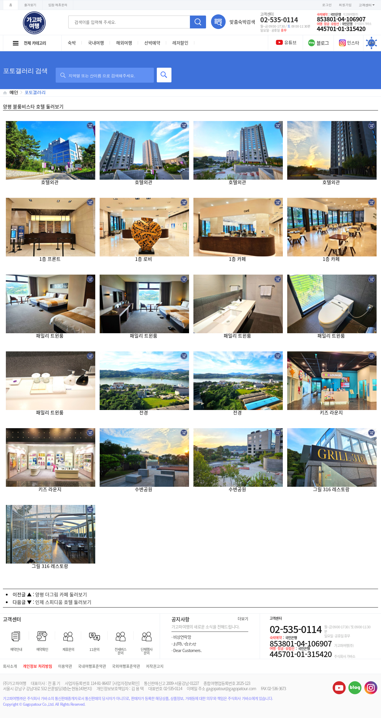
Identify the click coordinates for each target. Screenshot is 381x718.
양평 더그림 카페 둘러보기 (61, 594)
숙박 (72, 43)
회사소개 (10, 666)
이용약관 (65, 666)
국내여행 (96, 43)
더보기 (243, 618)
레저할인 (180, 43)
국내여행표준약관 (92, 666)
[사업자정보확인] (126, 683)
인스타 (349, 42)
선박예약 (152, 43)
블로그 (355, 687)
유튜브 (339, 687)
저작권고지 (155, 666)
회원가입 (345, 5)
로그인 (327, 5)
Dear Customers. (186, 650)
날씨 (371, 42)
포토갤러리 (35, 92)
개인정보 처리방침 (37, 666)
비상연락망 (181, 637)
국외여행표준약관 (126, 666)
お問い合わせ (183, 644)
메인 (13, 92)
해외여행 (124, 43)
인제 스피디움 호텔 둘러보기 (63, 601)
